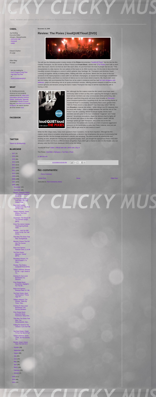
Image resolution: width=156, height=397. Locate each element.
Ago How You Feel (17, 74)
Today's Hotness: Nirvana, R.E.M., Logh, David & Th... (21, 271)
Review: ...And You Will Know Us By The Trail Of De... (21, 232)
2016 (14, 156)
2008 (14, 179)
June (15, 359)
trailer (52, 148)
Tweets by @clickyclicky (17, 143)
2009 (14, 176)
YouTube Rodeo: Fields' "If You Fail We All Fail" (21, 332)
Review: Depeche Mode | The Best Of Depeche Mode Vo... (21, 194)
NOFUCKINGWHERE (18, 78)
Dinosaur (111, 98)
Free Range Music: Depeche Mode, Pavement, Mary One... (21, 314)
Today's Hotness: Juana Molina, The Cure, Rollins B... (21, 213)
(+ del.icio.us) (42, 156)
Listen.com (25, 95)
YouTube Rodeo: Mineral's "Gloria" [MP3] (19, 254)
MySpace (57, 152)
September (17, 350)
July (15, 356)
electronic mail (15, 39)
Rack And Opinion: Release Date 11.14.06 (21, 248)
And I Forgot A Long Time (19, 72)
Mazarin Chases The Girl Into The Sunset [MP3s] (21, 243)
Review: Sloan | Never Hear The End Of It (20, 343)
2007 (14, 182)
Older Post (114, 178)
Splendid (25, 99)
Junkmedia (18, 99)
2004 (14, 379)
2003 (14, 382)
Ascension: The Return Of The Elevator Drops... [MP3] (21, 219)
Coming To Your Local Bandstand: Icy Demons (20, 277)
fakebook (14, 41)
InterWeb (49, 152)
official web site (61, 148)
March (16, 367)
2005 (14, 376)
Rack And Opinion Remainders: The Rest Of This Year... (21, 207)
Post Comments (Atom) (54, 182)
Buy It (78, 148)
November (17, 190)
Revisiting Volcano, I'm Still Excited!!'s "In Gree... (20, 260)
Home (78, 178)
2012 (14, 168)
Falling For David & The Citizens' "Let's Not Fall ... (21, 326)
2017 (14, 153)
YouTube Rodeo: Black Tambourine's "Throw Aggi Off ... (21, 295)
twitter (13, 43)
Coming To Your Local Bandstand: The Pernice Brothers (20, 307)
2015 (14, 159)
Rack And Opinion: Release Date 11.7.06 (21, 289)
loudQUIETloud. (97, 62)
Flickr (71, 152)
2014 (14, 162)
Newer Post (42, 178)
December (17, 187)
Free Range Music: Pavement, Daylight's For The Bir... (21, 284)
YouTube (65, 152)
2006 (14, 185)
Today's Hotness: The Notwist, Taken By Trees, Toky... (20, 301)
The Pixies (101, 64)
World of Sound (23, 101)
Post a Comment (46, 174)
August (16, 353)
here (22, 107)
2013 (14, 165)
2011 (14, 170)
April (15, 364)
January (16, 373)
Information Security (16, 97)
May (15, 362)
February (17, 370)
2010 (14, 173)
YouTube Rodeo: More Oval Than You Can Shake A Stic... (20, 200)
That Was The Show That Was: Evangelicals (21, 237)
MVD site (71, 148)
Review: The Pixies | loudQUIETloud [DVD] (21, 266)
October (16, 347)
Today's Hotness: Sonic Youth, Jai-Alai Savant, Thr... (21, 337)
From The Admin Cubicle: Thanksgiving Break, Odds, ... (21, 226)
